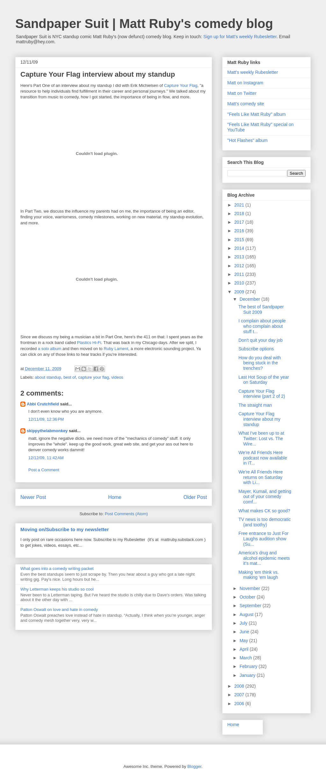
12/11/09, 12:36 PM (46, 419)
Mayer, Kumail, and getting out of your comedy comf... (264, 497)
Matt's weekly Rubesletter (252, 72)
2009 (239, 291)
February (249, 666)
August (246, 614)
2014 (239, 248)
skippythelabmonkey (47, 430)
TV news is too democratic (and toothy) (264, 522)
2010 (239, 282)
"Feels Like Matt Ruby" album (256, 114)
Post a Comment (43, 469)
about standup (48, 377)
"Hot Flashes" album (247, 140)
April (244, 649)
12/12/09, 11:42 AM (46, 457)
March (246, 657)
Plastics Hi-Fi (89, 342)
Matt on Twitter (242, 93)
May (244, 640)
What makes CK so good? (264, 510)
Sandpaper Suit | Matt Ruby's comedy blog (144, 24)
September (250, 605)
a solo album (49, 348)
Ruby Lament (116, 348)
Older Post (195, 497)
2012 (239, 265)
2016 (239, 230)
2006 (239, 703)
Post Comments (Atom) (126, 513)
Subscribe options (256, 348)
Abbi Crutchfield (43, 404)
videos (117, 377)
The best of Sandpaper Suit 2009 (261, 309)
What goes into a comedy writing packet (57, 568)
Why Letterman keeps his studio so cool (57, 589)
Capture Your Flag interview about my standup (259, 419)
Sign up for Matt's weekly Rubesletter (240, 36)
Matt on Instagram (245, 82)
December (250, 299)
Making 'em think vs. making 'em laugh (258, 575)
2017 (239, 222)
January (248, 675)
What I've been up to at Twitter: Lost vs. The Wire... (261, 438)
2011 (239, 274)
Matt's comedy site (245, 103)
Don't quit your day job (260, 340)
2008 (239, 686)
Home (115, 497)
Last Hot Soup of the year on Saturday (263, 380)
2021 (239, 204)
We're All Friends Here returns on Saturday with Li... (260, 477)
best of (69, 377)
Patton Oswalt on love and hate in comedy (59, 609)
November (250, 588)
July (244, 623)
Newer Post (33, 497)
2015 (239, 239)
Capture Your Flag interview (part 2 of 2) (261, 394)
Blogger (194, 766)
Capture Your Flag (180, 85)
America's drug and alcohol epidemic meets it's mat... (264, 558)
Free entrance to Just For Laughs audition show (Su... (263, 539)
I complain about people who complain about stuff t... (262, 326)
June (244, 631)
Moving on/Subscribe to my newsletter (64, 529)
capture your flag (93, 377)
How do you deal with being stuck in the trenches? (259, 363)
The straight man (255, 405)
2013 (239, 256)
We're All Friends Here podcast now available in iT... (262, 458)
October (248, 597)
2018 (239, 213)
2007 (239, 694)
